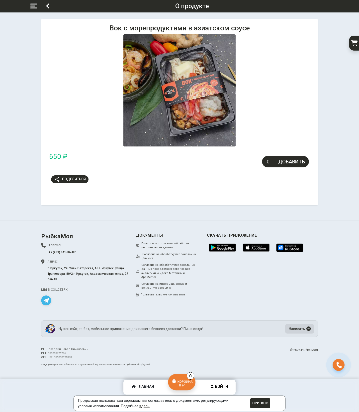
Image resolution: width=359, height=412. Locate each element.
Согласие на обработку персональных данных (166, 256)
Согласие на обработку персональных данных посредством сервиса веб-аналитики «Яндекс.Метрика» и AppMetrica (165, 271)
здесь (144, 406)
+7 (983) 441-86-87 (62, 252)
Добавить (291, 162)
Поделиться (70, 179)
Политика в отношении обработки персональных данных (162, 245)
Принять (260, 403)
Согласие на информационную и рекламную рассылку (161, 286)
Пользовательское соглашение (160, 294)
